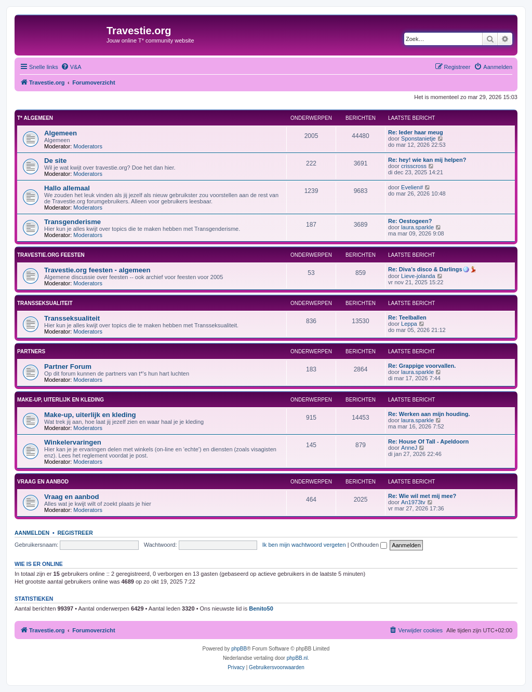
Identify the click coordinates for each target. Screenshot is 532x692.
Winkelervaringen (72, 442)
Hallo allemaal (67, 188)
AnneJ (409, 448)
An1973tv (413, 502)
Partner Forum (67, 366)
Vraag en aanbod (43, 482)
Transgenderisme (72, 222)
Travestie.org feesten (51, 255)
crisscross (414, 166)
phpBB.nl (297, 658)
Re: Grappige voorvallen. (422, 366)
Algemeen (60, 133)
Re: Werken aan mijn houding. (429, 414)
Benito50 (261, 608)
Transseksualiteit (45, 303)
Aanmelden (32, 533)
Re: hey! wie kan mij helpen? (427, 160)
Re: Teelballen (407, 317)
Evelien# (412, 187)
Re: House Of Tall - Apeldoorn (428, 441)
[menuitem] (71, 67)
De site (55, 160)
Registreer (74, 533)
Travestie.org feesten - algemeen (97, 270)
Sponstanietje (418, 138)
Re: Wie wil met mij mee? (422, 496)
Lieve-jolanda (418, 276)
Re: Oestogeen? (410, 221)
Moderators (87, 146)
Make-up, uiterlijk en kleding (60, 400)
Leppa (409, 324)
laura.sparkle (417, 227)
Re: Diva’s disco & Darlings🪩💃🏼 (432, 269)
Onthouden (369, 545)
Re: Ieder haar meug (415, 132)
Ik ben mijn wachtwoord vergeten (304, 545)
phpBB (239, 649)
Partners (31, 351)
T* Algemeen (35, 118)
